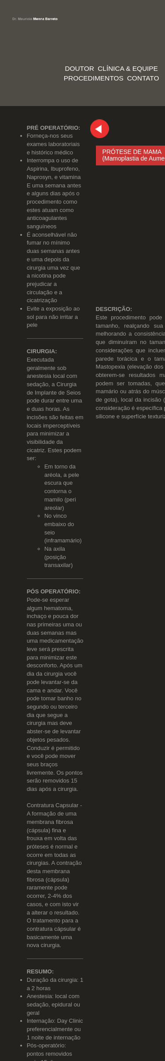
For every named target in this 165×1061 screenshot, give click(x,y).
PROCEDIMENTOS (94, 78)
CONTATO (143, 78)
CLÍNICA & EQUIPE (128, 68)
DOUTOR (79, 68)
